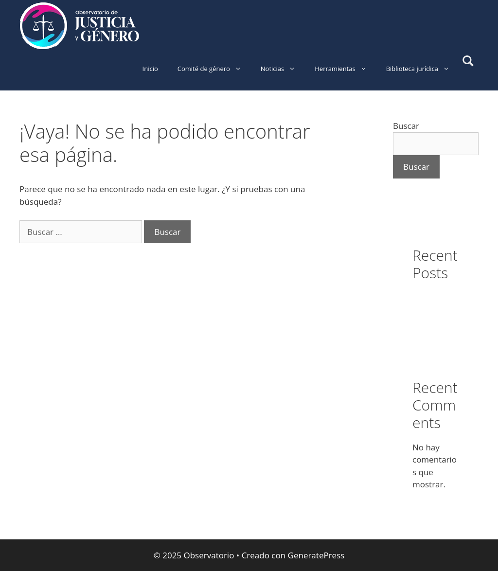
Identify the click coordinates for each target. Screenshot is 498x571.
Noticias (283, 68)
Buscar (406, 125)
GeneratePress (316, 555)
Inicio (150, 68)
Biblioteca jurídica (422, 68)
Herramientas (345, 68)
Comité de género (214, 68)
